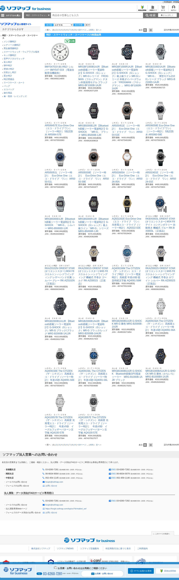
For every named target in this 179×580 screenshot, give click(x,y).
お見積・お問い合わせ (102, 574)
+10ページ (81, 30)
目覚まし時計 (10, 72)
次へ (98, 30)
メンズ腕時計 (10, 41)
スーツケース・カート (14, 82)
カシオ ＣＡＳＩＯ (86, 64)
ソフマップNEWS (65, 548)
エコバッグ (9, 89)
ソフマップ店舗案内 (89, 548)
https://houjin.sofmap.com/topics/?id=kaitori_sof (65, 509)
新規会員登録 (142, 9)
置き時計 (8, 76)
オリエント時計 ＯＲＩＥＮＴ (157, 216)
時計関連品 (9, 79)
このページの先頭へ (162, 534)
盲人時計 (8, 62)
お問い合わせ (51, 486)
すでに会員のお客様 (143, 571)
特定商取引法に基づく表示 (118, 548)
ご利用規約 (167, 2)
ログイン (173, 9)
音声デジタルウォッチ (14, 58)
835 (91, 30)
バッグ (7, 86)
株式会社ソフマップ (40, 548)
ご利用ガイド (153, 9)
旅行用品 (8, 93)
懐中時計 (8, 65)
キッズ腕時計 (10, 55)
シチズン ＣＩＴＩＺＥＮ (55, 64)
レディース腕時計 (12, 45)
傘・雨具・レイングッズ (15, 96)
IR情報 (176, 2)
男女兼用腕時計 (11, 48)
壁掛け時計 (9, 69)
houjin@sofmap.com (54, 482)
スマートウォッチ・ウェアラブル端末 (21, 52)
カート (163, 9)
